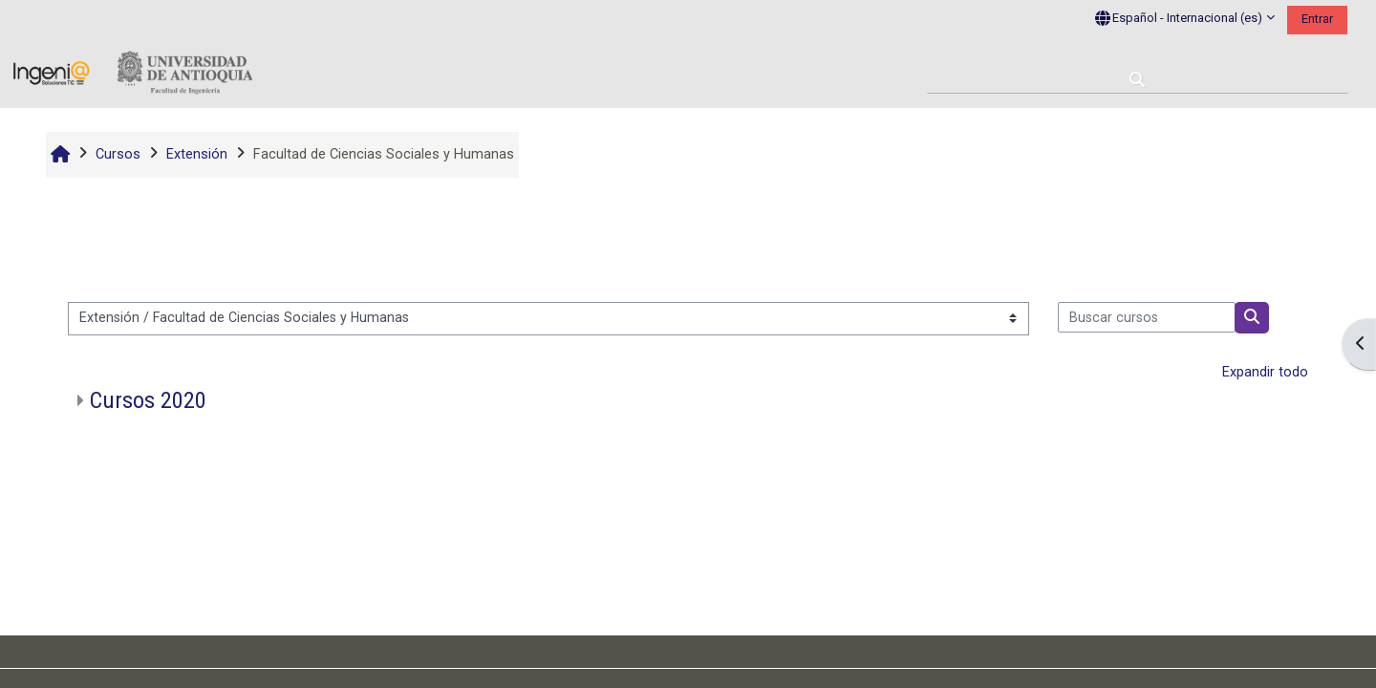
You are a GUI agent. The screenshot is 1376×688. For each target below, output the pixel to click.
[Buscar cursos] (1147, 317)
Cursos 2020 (148, 400)
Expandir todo (1265, 372)
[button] (1185, 19)
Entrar (1317, 18)
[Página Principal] (132, 73)
